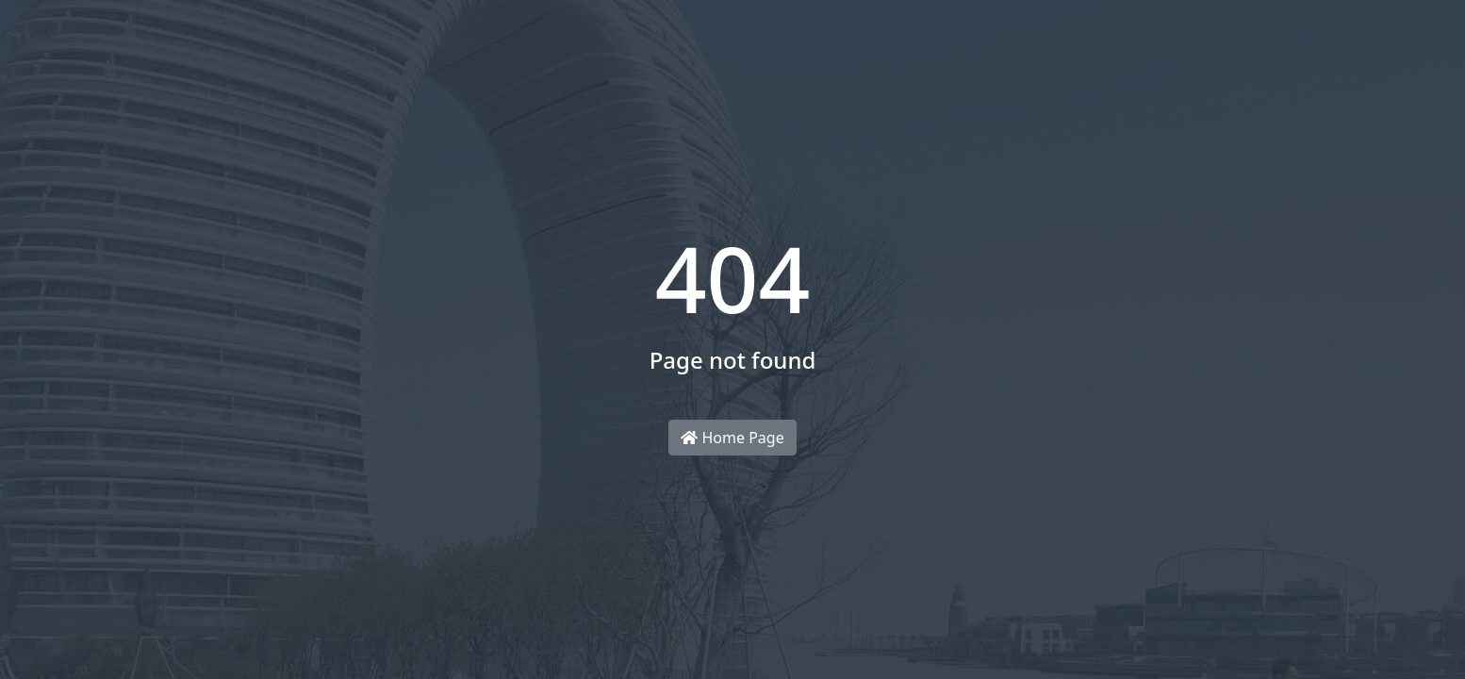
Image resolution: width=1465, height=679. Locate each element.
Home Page (732, 437)
